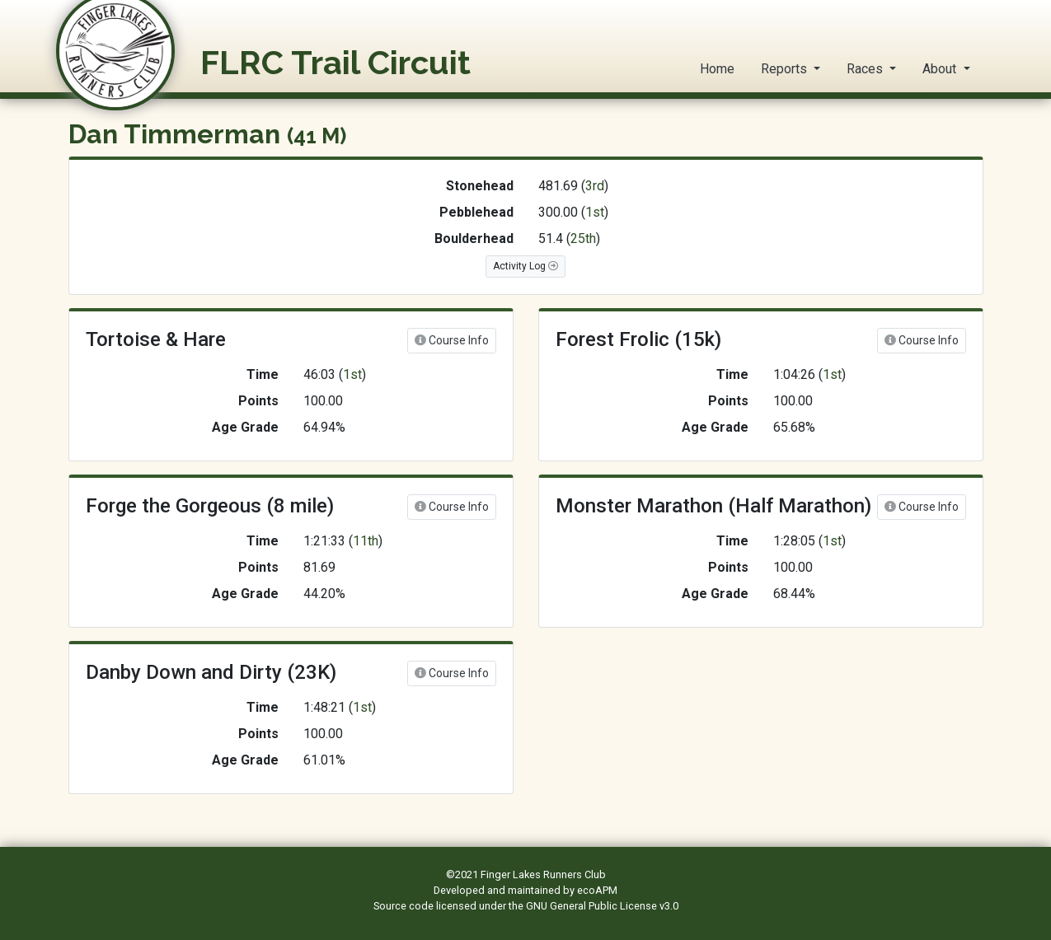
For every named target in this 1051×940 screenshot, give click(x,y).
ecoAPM (597, 890)
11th (365, 541)
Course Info (452, 340)
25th (583, 238)
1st (594, 212)
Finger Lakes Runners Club (543, 874)
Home (717, 69)
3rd (594, 186)
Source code (404, 906)
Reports (785, 69)
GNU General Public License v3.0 (602, 906)
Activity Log (525, 266)
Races (866, 69)
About (941, 69)
